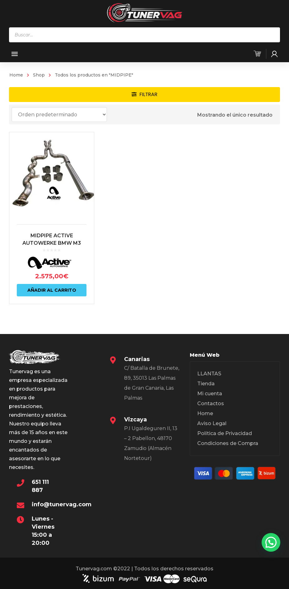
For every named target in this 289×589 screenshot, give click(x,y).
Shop (39, 75)
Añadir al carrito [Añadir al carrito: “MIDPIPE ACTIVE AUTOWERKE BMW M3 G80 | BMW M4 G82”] (51, 290)
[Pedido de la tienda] (59, 114)
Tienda (206, 384)
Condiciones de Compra (227, 443)
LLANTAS (209, 374)
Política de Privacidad (224, 433)
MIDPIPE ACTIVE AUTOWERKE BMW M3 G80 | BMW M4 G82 (51, 243)
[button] (271, 542)
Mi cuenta (209, 394)
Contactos (210, 403)
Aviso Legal (211, 423)
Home (16, 75)
